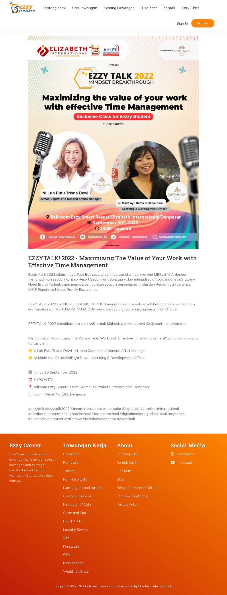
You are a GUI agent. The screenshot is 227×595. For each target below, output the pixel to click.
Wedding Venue (76, 571)
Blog (120, 479)
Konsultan (71, 546)
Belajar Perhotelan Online (137, 487)
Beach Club (72, 521)
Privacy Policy (127, 504)
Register (203, 23)
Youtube (181, 462)
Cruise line (71, 454)
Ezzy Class (190, 8)
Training (69, 471)
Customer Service (77, 496)
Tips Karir (149, 8)
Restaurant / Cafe (77, 504)
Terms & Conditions (132, 496)
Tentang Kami (54, 8)
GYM (66, 554)
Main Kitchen (73, 563)
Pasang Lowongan (119, 8)
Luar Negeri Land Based (82, 487)
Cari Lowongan (84, 8)
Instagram (182, 454)
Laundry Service (75, 529)
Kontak (169, 8)
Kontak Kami (126, 462)
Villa (66, 538)
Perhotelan (71, 462)
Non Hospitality (75, 479)
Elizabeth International (154, 586)
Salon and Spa (74, 512)
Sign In (182, 23)
